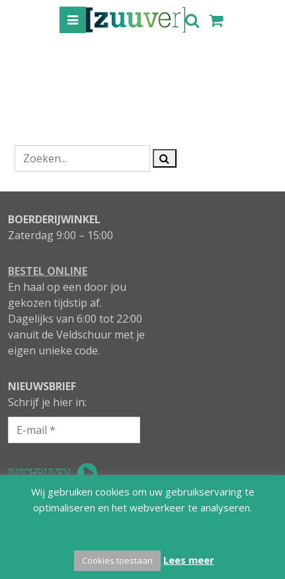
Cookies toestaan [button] (117, 560)
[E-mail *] (74, 430)
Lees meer (188, 559)
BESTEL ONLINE (47, 271)
